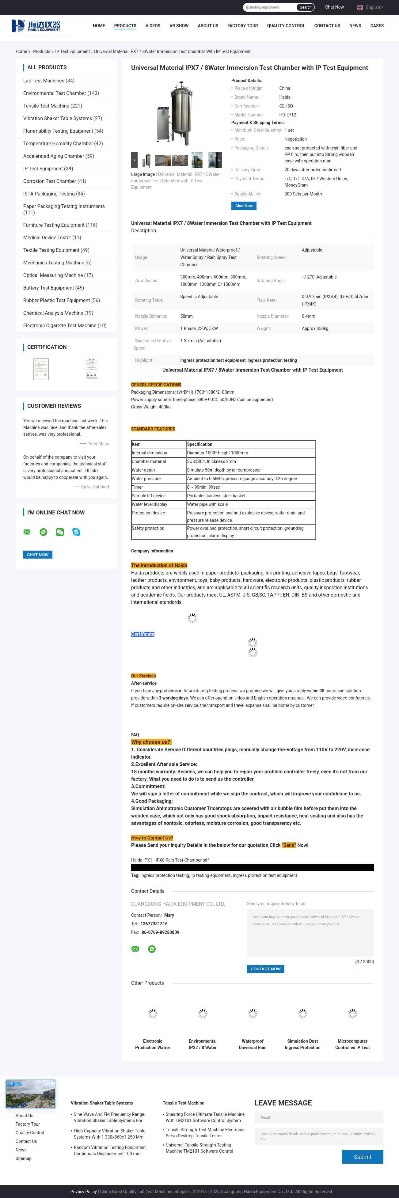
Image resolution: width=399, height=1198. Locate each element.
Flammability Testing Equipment (58, 131)
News (355, 25)
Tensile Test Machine (46, 106)
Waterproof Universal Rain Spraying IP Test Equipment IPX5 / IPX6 (252, 1044)
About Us (208, 25)
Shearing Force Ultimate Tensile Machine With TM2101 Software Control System (205, 1117)
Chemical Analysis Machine (53, 313)
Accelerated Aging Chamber (53, 156)
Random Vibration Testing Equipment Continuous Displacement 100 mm (110, 1150)
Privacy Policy (83, 1191)
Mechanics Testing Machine (53, 263)
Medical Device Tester (47, 238)
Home (99, 25)
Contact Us (327, 25)
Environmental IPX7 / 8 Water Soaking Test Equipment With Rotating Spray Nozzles (203, 1044)
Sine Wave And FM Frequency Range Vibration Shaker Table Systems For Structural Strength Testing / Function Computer (110, 1118)
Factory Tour (242, 25)
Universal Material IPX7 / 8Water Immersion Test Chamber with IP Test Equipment (175, 181)
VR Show (178, 25)
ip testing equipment (211, 875)
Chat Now (334, 7)
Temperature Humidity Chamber (58, 143)
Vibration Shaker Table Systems (57, 118)
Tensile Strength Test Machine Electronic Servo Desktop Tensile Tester (205, 1132)
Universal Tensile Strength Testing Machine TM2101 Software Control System (199, 1149)
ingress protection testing (165, 875)
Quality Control (286, 25)
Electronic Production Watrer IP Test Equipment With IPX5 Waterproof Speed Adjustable (152, 1044)
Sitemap (24, 1158)
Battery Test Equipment (48, 288)
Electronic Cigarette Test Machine (60, 325)
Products (125, 25)
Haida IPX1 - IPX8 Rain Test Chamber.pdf (170, 860)
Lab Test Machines (43, 81)
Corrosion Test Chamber (49, 181)
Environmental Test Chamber (54, 93)
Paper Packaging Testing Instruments (64, 206)
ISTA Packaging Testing (49, 194)
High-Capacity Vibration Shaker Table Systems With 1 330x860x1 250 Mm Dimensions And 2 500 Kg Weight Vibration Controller (109, 1134)
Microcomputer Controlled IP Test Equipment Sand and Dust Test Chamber (352, 1044)
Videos (153, 25)
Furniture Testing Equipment (54, 225)
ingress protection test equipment (265, 875)
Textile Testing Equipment (51, 250)
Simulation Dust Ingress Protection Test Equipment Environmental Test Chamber (303, 1044)
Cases (377, 25)
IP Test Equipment (72, 51)
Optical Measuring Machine (53, 275)
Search (305, 7)
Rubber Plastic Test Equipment (56, 300)
